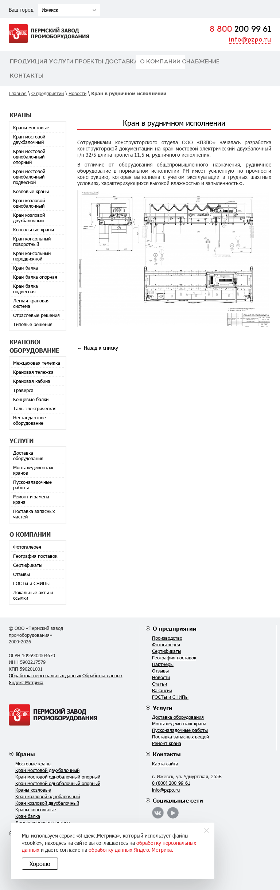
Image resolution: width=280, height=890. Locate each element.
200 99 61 (240, 30)
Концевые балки (30, 399)
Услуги (61, 62)
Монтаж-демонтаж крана (179, 723)
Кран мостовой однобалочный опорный (29, 156)
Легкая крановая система (31, 303)
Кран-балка (25, 268)
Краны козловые (33, 790)
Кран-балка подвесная (25, 288)
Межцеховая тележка (36, 363)
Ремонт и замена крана (31, 499)
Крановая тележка (33, 372)
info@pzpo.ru (250, 39)
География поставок (35, 556)
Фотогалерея (27, 547)
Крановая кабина (31, 381)
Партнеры (163, 664)
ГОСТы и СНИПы (31, 583)
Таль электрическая (35, 408)
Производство (167, 638)
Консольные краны (33, 229)
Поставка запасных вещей (180, 737)
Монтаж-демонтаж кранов (33, 470)
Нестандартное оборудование (29, 420)
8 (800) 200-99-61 (171, 783)
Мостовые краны (33, 764)
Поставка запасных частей (34, 514)
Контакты (26, 76)
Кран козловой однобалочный (29, 203)
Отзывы (21, 574)
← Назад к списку (97, 348)
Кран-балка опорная (35, 277)
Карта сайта (165, 764)
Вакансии (162, 690)
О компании (160, 62)
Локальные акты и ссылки (33, 595)
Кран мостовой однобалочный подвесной (29, 176)
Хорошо (40, 863)
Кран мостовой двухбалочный (29, 139)
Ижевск (50, 10)
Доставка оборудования (28, 455)
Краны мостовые (31, 127)
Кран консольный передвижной (32, 256)
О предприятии (175, 628)
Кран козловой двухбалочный (29, 217)
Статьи (159, 684)
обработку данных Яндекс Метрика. (131, 850)
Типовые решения (32, 324)
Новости (161, 677)
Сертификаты (27, 565)
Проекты (89, 62)
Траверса (23, 390)
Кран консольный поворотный (32, 241)
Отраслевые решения (36, 315)
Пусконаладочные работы (32, 484)
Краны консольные (35, 809)
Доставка (122, 62)
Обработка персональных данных (45, 675)
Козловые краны (31, 191)
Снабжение (200, 62)
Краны (25, 754)
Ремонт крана (166, 743)
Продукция (28, 62)
